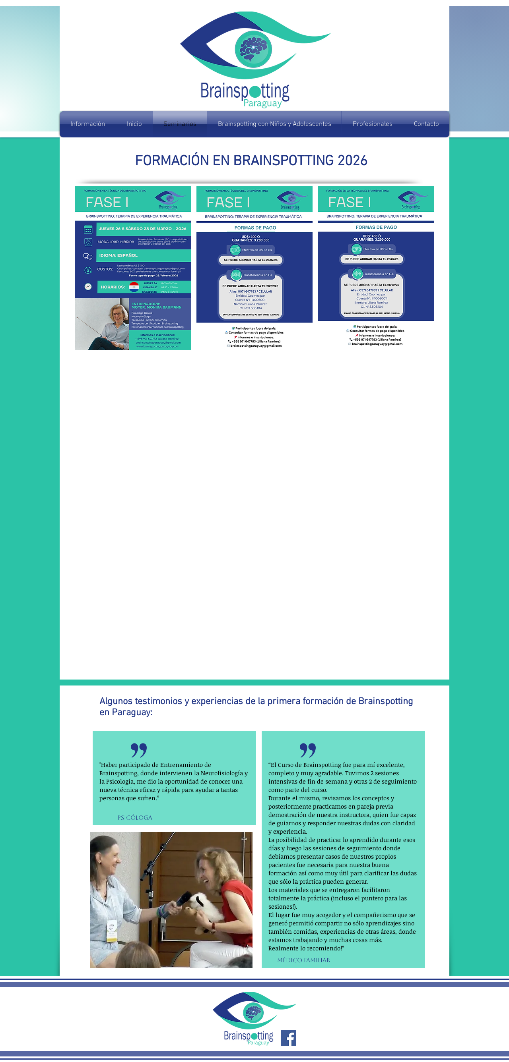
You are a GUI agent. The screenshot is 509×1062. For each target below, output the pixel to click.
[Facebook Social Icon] (288, 1038)
